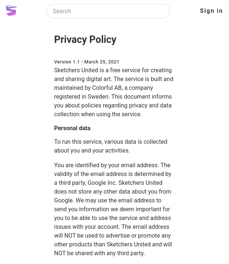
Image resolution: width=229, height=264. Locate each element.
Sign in (211, 10)
